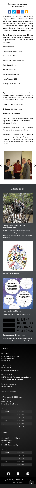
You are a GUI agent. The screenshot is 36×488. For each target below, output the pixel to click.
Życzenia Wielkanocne (11, 274)
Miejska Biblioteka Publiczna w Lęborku (23, 480)
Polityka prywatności (7, 386)
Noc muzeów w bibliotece (12, 311)
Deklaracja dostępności (8, 384)
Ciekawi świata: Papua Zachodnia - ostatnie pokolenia (15, 226)
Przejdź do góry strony (31, 483)
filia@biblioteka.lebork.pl (10, 445)
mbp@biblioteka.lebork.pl (11, 370)
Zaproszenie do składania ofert (14, 335)
